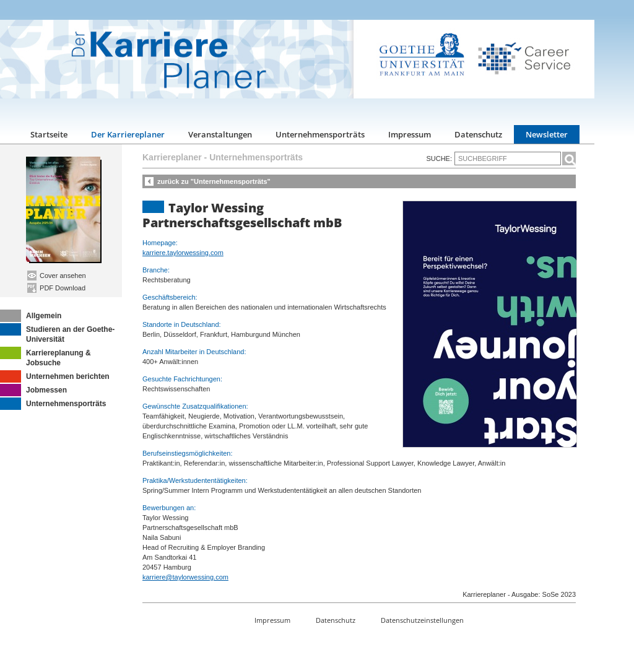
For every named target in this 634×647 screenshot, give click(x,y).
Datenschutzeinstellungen (422, 620)
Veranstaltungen (220, 134)
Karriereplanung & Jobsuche (45, 357)
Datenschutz (478, 134)
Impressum (409, 134)
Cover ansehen (56, 275)
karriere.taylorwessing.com (183, 252)
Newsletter (547, 134)
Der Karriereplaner (128, 134)
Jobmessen (33, 390)
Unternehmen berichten (55, 376)
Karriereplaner (172, 157)
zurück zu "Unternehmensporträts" (214, 181)
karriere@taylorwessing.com (185, 577)
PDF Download (56, 288)
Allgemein (30, 316)
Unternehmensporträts (320, 134)
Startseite (48, 134)
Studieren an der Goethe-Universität (57, 333)
